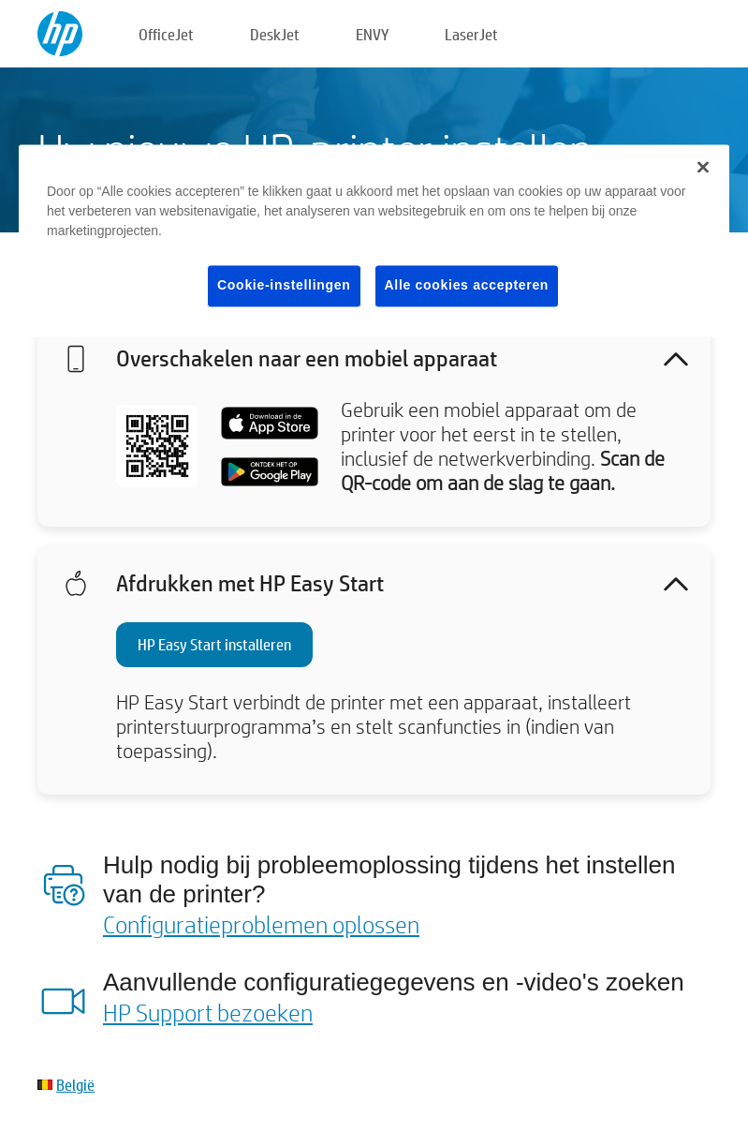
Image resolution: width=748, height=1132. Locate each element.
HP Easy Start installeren (214, 644)
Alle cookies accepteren (467, 285)
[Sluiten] (703, 167)
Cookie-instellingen (283, 285)
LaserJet (471, 34)
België (75, 1084)
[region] (374, 241)
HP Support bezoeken (208, 1012)
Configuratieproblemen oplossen (261, 924)
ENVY (372, 34)
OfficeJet (166, 34)
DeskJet (275, 34)
